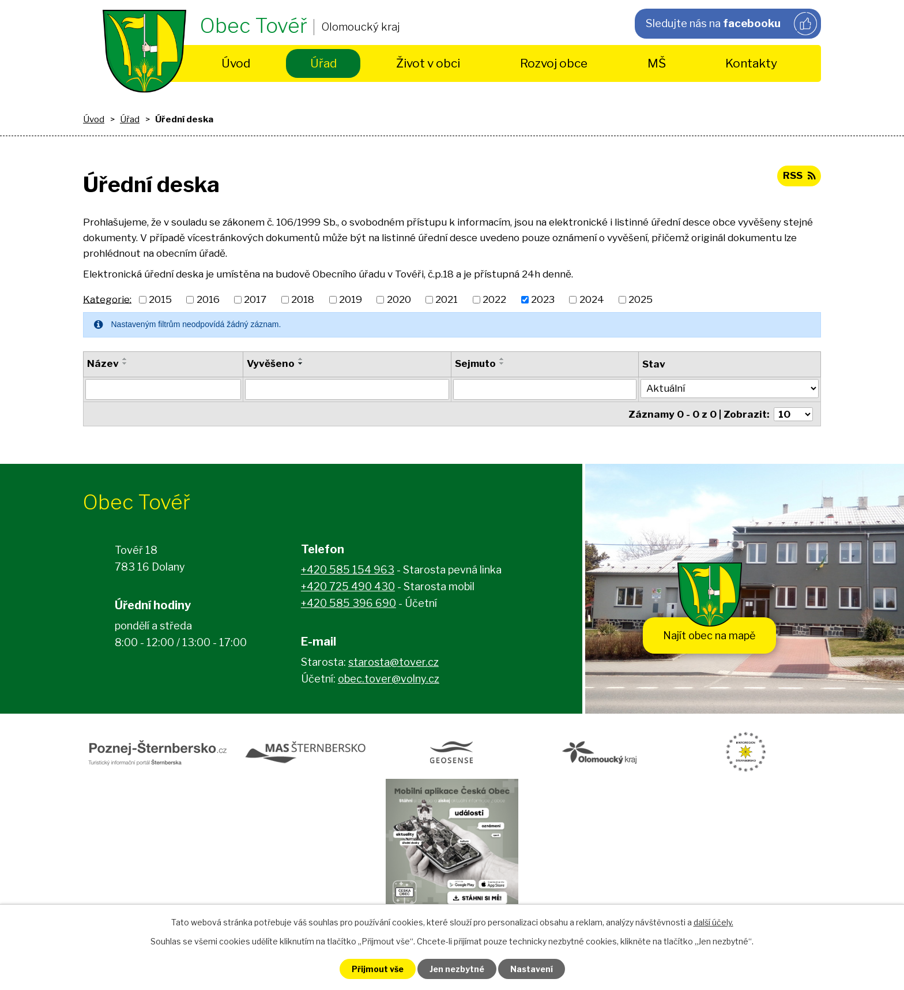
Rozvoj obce (553, 63)
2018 (302, 299)
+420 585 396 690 (348, 603)
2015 (160, 299)
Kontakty (751, 63)
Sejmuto (475, 363)
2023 (543, 299)
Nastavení (531, 969)
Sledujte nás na (731, 23)
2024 (591, 299)
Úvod (235, 63)
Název (103, 363)
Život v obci (428, 63)
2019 (350, 299)
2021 (446, 299)
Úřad (323, 63)
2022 (494, 299)
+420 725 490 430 (348, 586)
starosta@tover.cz (393, 662)
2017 (255, 299)
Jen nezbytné (457, 969)
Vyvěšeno (271, 363)
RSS (799, 175)
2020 (399, 299)
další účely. (713, 922)
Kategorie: (107, 299)
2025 (640, 299)
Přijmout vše (378, 969)
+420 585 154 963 (347, 570)
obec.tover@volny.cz (388, 679)
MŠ (656, 63)
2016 (208, 299)
